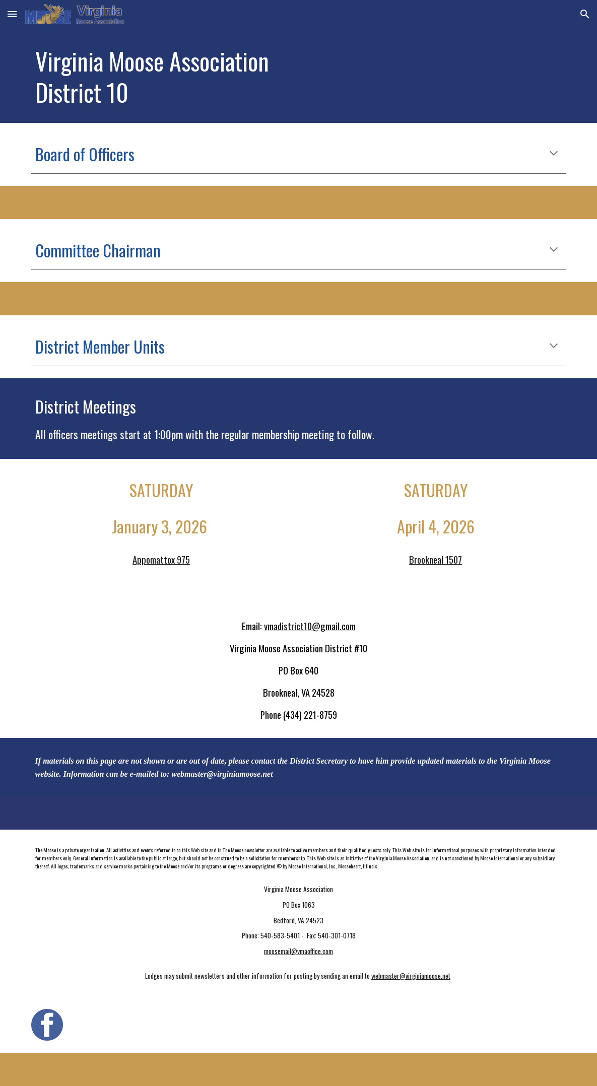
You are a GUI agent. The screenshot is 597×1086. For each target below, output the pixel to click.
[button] (12, 14)
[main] (253, 75)
